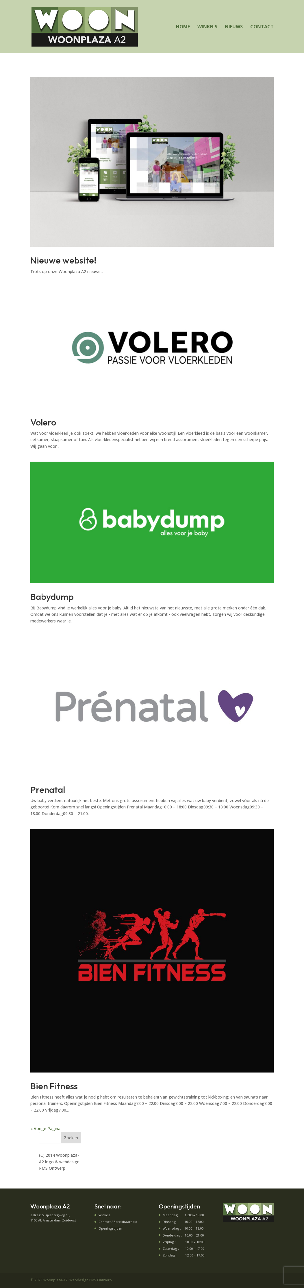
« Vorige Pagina (45, 1128)
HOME (183, 27)
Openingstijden (110, 1228)
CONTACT (262, 27)
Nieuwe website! (63, 260)
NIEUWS (234, 27)
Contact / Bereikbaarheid (118, 1221)
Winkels (104, 1215)
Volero (43, 422)
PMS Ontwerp (52, 1168)
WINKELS (207, 27)
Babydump (52, 596)
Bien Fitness (54, 1086)
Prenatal (47, 789)
